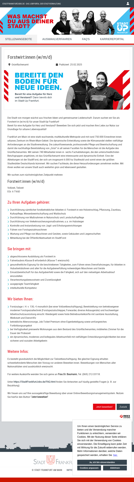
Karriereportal (112, 39)
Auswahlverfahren (57, 39)
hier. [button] (115, 455)
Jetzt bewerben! (104, 406)
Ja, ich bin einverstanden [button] (102, 462)
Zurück (123, 406)
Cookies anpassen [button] (89, 468)
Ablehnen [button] (115, 468)
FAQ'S (86, 39)
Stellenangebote (18, 39)
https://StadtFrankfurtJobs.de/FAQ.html (35, 381)
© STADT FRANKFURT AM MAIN (47, 470)
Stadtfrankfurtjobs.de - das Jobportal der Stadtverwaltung (31, 3)
